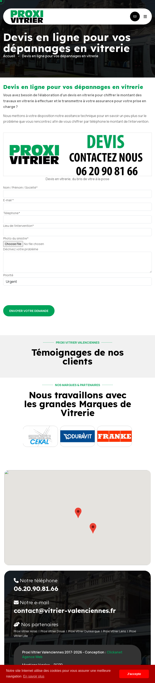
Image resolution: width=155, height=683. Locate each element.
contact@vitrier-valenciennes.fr (65, 611)
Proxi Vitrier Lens (114, 631)
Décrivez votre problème (20, 249)
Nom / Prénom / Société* (20, 187)
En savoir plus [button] (33, 676)
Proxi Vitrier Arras (25, 631)
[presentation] (35, 294)
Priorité (8, 275)
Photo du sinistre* (16, 238)
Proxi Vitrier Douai (53, 631)
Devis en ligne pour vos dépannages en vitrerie (60, 56)
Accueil (9, 56)
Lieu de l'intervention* (18, 226)
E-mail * (8, 200)
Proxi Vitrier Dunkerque (84, 631)
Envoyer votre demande (28, 311)
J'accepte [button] (134, 674)
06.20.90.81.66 (36, 589)
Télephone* (11, 213)
